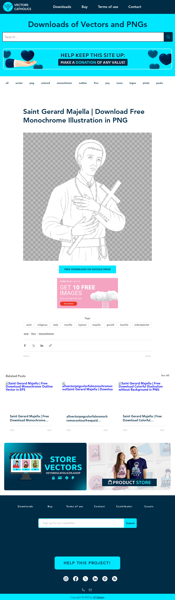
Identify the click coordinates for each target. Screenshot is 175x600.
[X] (85, 578)
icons (119, 83)
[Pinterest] (105, 578)
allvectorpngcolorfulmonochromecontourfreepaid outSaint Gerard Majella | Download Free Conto (87, 418)
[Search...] (80, 36)
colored (45, 83)
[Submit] (130, 523)
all (7, 83)
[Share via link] (50, 345)
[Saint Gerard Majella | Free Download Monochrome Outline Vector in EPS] (31, 396)
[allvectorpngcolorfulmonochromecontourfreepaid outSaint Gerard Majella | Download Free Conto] (87, 396)
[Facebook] (75, 578)
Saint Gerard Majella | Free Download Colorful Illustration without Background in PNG (142, 418)
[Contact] (100, 506)
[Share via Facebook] (24, 345)
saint (28, 324)
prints (146, 83)
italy (55, 324)
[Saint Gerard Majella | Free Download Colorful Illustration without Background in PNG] (144, 396)
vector (19, 83)
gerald (110, 324)
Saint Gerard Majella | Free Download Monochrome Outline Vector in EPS (29, 418)
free (96, 83)
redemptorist (141, 324)
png (32, 83)
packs (159, 83)
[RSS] (114, 578)
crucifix (68, 324)
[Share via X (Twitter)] (33, 345)
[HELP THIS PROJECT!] (87, 562)
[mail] (90, 589)
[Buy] (50, 506)
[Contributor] (124, 506)
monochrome (64, 83)
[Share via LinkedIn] (41, 345)
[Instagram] (66, 578)
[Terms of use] (75, 506)
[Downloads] (25, 506)
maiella (124, 324)
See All (165, 375)
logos (132, 83)
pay (107, 83)
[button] (149, 506)
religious (42, 324)
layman (82, 324)
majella (96, 324)
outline (83, 83)
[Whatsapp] (83, 589)
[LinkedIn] (95, 578)
